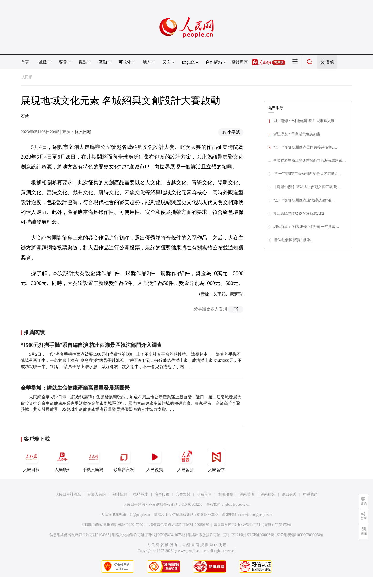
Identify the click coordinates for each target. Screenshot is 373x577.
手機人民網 (93, 460)
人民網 (26, 77)
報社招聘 (119, 494)
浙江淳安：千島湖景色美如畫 (296, 134)
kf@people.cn (140, 515)
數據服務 (225, 494)
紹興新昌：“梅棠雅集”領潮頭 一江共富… (306, 227)
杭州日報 (83, 132)
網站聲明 (247, 494)
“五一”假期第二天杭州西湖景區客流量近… (307, 174)
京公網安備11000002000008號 (300, 535)
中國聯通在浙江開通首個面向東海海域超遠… (309, 161)
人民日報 (31, 460)
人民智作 (216, 460)
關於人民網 (97, 494)
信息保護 (289, 494)
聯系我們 (310, 494)
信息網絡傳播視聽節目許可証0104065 (79, 535)
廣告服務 (162, 494)
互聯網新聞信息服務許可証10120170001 (113, 525)
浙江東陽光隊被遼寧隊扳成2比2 (298, 213)
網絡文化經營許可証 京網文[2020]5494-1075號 (148, 535)
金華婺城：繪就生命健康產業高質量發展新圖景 (75, 388)
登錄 (330, 62)
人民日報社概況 (68, 494)
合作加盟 (183, 494)
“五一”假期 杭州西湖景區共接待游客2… (305, 147)
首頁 (25, 62)
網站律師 (268, 494)
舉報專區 (239, 62)
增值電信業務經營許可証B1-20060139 (179, 525)
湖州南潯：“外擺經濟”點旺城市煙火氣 (303, 121)
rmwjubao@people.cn (256, 515)
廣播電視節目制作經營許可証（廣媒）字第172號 (252, 525)
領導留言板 (123, 460)
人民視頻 (155, 460)
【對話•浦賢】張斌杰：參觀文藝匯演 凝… (307, 187)
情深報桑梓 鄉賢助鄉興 (292, 240)
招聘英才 (140, 494)
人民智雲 (185, 460)
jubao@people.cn (237, 504)
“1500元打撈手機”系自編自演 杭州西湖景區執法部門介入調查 (91, 345)
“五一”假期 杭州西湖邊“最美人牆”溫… (304, 200)
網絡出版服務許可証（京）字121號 (216, 535)
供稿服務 (204, 494)
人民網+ (62, 460)
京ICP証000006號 (260, 535)
